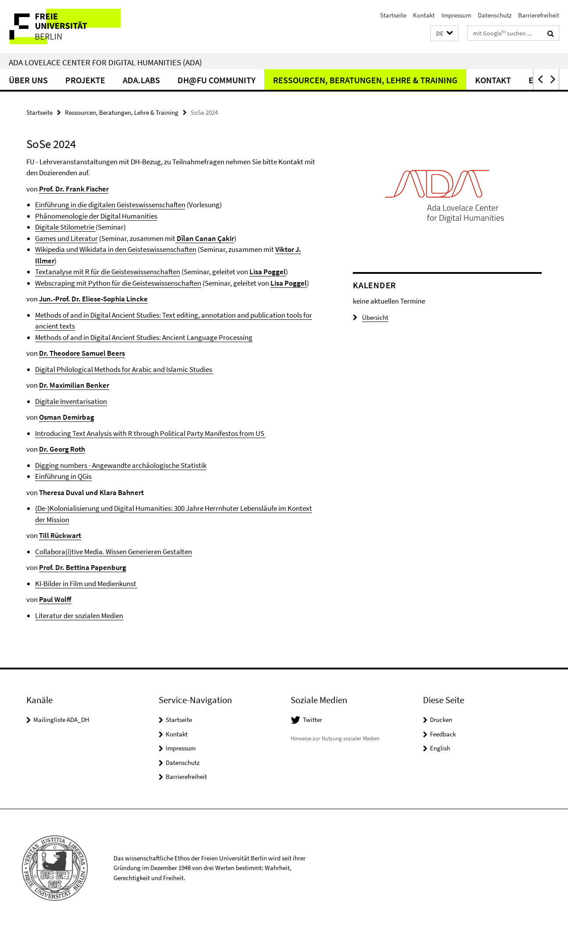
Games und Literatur (66, 238)
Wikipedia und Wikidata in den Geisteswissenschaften (115, 249)
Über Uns (28, 79)
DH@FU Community (217, 79)
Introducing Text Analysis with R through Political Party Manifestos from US (150, 433)
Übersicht (370, 317)
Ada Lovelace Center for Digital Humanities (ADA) (105, 62)
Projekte (85, 79)
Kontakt (424, 15)
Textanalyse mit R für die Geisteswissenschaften (107, 271)
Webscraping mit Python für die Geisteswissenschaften (118, 283)
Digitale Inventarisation (71, 401)
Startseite (393, 15)
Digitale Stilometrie (65, 227)
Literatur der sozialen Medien (79, 615)
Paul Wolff (55, 599)
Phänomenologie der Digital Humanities (96, 216)
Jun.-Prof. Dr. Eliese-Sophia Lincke (93, 299)
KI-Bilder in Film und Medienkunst (86, 583)
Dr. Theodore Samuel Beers (82, 353)
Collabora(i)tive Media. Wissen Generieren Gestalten (113, 551)
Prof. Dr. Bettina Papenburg (82, 567)
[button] (444, 33)
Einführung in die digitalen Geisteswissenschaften (110, 204)
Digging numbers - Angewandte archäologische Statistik (120, 465)
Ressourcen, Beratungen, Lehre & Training (365, 79)
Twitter (312, 719)
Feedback (443, 734)
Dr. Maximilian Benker (74, 385)
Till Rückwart (60, 535)
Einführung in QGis (63, 476)
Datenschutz (494, 15)
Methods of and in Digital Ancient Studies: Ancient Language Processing (143, 337)
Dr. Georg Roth (62, 449)
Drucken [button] (441, 719)
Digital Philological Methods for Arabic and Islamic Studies (124, 369)
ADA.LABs (141, 79)
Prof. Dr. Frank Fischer (74, 189)
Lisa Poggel (267, 271)
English (440, 748)
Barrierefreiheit (538, 15)
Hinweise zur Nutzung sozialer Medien (335, 738)
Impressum (456, 15)
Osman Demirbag (66, 417)
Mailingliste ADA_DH (61, 719)
